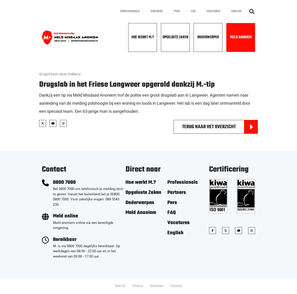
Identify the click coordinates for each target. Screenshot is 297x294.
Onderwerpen (208, 37)
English (236, 11)
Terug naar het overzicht (220, 127)
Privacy (138, 286)
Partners (157, 11)
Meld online (65, 216)
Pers (177, 11)
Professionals (130, 11)
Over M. (120, 286)
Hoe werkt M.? (142, 37)
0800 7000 (64, 182)
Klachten (156, 286)
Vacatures (213, 11)
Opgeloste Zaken (175, 37)
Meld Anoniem (241, 37)
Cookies (176, 286)
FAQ (193, 11)
